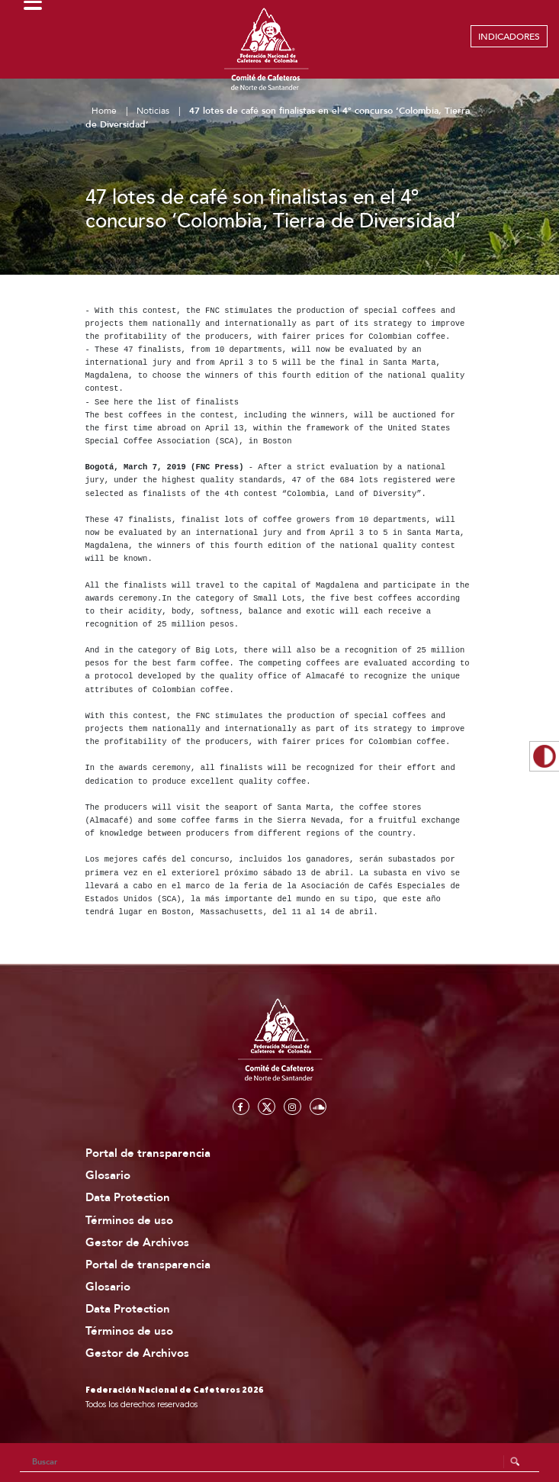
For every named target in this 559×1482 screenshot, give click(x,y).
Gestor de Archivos (137, 1243)
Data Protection (127, 1198)
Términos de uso (129, 1221)
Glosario (107, 1176)
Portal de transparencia (147, 1153)
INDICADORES (509, 37)
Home (104, 111)
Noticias (153, 111)
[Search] (280, 1462)
